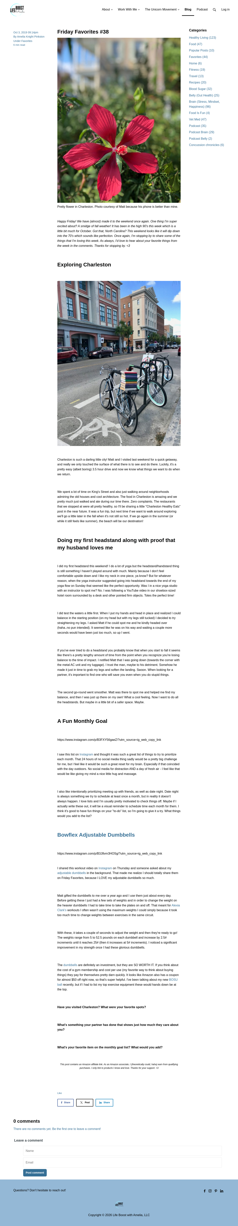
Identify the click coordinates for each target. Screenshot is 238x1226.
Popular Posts (201, 50)
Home (195, 63)
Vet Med (197, 119)
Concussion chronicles (206, 145)
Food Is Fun (199, 113)
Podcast (197, 125)
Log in (225, 9)
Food (195, 44)
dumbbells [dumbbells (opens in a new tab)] (69, 965)
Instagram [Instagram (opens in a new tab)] (86, 754)
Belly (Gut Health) (204, 95)
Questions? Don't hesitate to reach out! (39, 1190)
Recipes (197, 82)
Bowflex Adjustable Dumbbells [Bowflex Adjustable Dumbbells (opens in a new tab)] (96, 835)
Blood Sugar (200, 89)
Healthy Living (202, 37)
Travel (196, 76)
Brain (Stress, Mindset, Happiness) (204, 104)
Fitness (197, 69)
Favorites (26, 40)
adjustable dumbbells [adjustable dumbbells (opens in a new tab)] (71, 873)
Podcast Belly (200, 138)
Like (59, 1093)
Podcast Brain (201, 132)
